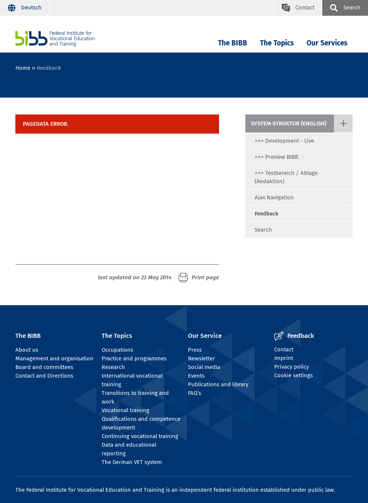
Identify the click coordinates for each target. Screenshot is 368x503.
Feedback (266, 213)
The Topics (277, 43)
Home (22, 68)
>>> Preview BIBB (276, 157)
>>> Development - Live (284, 140)
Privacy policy (291, 366)
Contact (283, 349)
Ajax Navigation (274, 197)
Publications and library (218, 384)
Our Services (326, 43)
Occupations (117, 349)
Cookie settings (293, 375)
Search (263, 229)
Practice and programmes (134, 358)
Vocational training (125, 410)
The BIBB (232, 43)
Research (113, 367)
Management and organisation (54, 358)
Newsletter (201, 358)
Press (195, 349)
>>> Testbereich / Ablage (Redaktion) (286, 177)
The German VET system (132, 462)
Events (196, 375)
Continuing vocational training (140, 436)
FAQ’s (194, 393)
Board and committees (44, 367)
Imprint (283, 358)
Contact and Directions (44, 375)
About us (26, 349)
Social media (204, 367)
